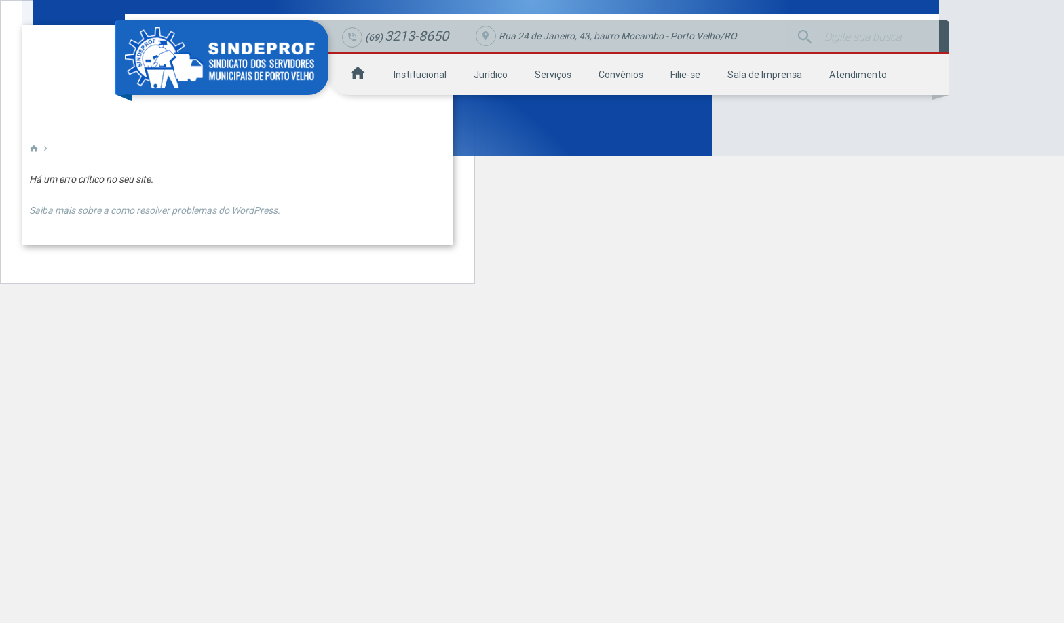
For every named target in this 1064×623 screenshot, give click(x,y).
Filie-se (685, 75)
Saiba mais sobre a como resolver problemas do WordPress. (154, 210)
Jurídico (491, 75)
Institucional (420, 75)
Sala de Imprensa (764, 75)
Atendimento (858, 75)
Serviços (553, 75)
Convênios (620, 75)
